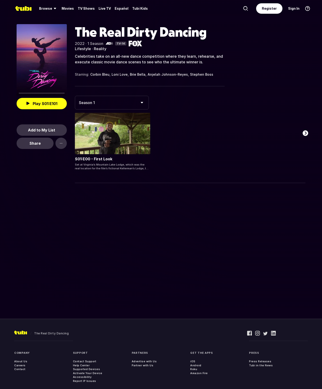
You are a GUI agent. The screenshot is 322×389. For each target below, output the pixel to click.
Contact (20, 369)
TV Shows (86, 8)
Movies (68, 8)
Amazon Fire (199, 373)
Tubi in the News (261, 365)
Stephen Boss (201, 74)
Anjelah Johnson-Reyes (168, 74)
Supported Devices (86, 369)
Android (195, 365)
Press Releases (260, 361)
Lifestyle (83, 48)
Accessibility (82, 377)
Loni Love (120, 74)
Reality (100, 48)
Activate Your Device (87, 373)
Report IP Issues (84, 381)
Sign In (293, 8)
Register (269, 8)
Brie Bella (137, 74)
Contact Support (84, 361)
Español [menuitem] (121, 8)
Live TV (105, 8)
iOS (192, 361)
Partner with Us (143, 365)
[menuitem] (48, 8)
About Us (20, 361)
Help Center (81, 365)
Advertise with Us (144, 361)
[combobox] (112, 102)
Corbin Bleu (99, 74)
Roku (193, 369)
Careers (20, 365)
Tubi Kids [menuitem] (140, 8)
